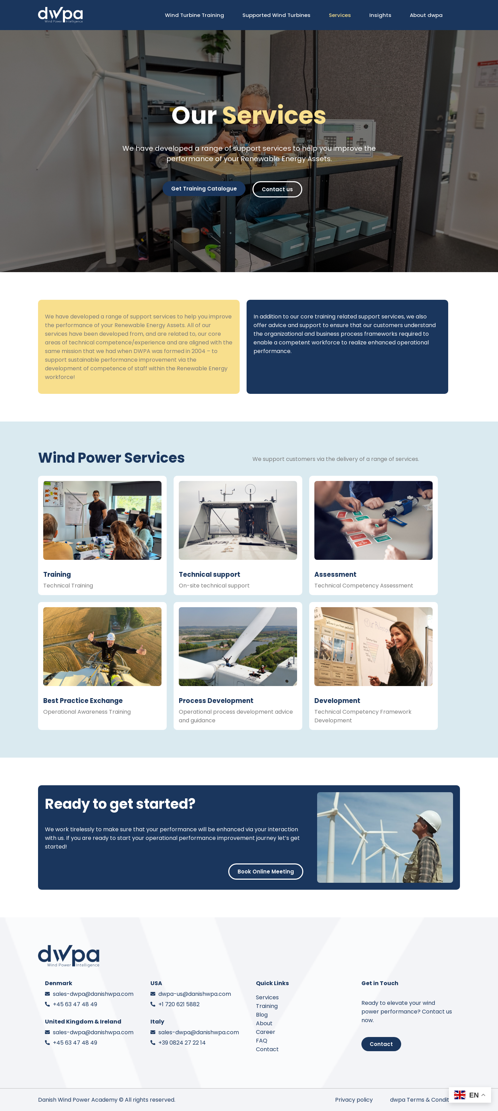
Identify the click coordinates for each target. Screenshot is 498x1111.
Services (343, 15)
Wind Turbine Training (197, 15)
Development (337, 700)
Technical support (209, 574)
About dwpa (429, 15)
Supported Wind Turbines (279, 15)
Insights (383, 15)
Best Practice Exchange (83, 700)
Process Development (216, 700)
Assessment (335, 574)
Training (57, 574)
